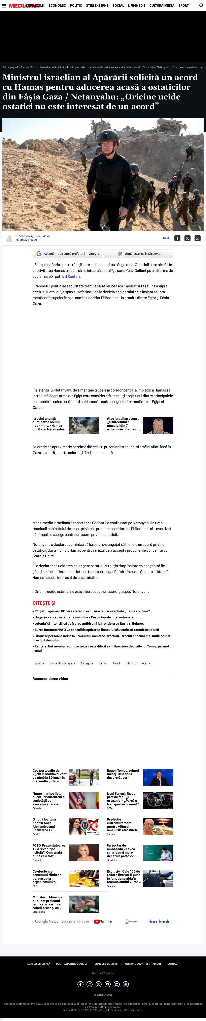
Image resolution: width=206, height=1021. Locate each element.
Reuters (74, 276)
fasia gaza (87, 663)
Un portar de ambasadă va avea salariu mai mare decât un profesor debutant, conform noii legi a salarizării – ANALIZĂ (123, 851)
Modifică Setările (103, 973)
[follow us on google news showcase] (75, 922)
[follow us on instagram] (131, 922)
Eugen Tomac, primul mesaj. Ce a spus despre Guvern (123, 774)
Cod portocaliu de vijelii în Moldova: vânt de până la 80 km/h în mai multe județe (50, 776)
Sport (183, 5)
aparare (39, 663)
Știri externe (97, 5)
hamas (103, 663)
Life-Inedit (136, 5)
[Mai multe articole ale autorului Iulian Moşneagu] (9, 238)
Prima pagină (10, 67)
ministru (131, 663)
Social (118, 5)
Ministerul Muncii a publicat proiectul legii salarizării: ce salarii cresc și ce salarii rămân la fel (47, 903)
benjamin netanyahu (62, 663)
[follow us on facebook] (159, 922)
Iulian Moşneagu (26, 239)
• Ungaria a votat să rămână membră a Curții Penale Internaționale (83, 617)
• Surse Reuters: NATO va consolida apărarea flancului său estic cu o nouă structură (96, 630)
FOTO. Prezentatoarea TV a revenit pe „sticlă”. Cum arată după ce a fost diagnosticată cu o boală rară (49, 851)
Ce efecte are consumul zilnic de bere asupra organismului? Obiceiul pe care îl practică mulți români (49, 877)
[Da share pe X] (187, 238)
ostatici (146, 663)
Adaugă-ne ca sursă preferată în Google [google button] (67, 254)
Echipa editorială (38, 964)
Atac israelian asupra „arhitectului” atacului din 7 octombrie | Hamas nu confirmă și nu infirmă (124, 424)
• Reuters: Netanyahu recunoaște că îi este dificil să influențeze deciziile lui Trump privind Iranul (101, 648)
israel (116, 663)
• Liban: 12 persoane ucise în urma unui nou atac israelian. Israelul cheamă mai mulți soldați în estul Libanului (102, 638)
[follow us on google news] (47, 922)
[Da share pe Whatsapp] (198, 238)
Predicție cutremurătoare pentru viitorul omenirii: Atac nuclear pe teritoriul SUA (124, 825)
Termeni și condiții (105, 964)
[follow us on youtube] (103, 922)
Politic (76, 5)
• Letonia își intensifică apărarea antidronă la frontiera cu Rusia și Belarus (88, 623)
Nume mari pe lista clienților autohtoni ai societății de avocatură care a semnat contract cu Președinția (49, 799)
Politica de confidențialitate (143, 964)
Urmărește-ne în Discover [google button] (139, 254)
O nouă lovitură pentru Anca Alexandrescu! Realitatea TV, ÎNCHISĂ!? (44, 825)
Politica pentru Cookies (71, 964)
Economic (57, 5)
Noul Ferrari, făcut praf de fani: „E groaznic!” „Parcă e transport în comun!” (123, 799)
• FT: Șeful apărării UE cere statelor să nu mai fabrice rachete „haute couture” (91, 611)
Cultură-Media (161, 5)
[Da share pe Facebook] (177, 238)
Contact (173, 964)
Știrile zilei (35, 5)
